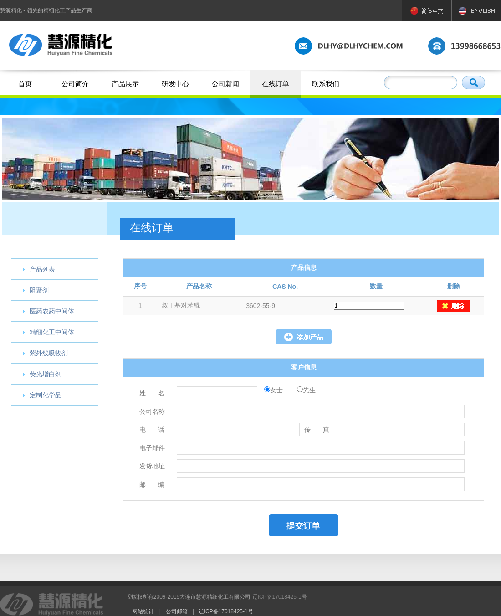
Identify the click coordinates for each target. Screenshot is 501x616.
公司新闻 (225, 83)
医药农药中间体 (52, 311)
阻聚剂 (39, 290)
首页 (25, 83)
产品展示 (125, 83)
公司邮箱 (177, 611)
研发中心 (175, 83)
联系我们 (325, 83)
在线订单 (275, 83)
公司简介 (75, 83)
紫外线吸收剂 (49, 353)
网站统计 (143, 611)
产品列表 (42, 269)
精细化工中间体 (52, 332)
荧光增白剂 (45, 374)
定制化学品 (45, 395)
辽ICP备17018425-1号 (279, 597)
